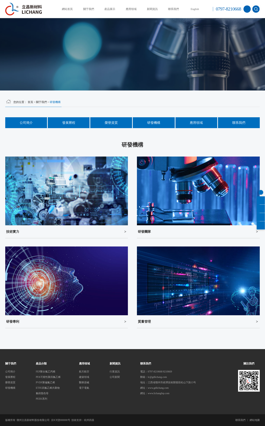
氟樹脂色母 (42, 393)
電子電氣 (84, 388)
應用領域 (131, 9)
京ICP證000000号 (60, 420)
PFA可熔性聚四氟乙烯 (48, 377)
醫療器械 (84, 382)
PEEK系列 (41, 398)
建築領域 (84, 377)
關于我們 (88, 9)
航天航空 (84, 371)
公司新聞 (115, 377)
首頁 (30, 102)
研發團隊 (144, 231)
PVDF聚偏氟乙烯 (45, 382)
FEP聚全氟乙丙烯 (45, 371)
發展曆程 (68, 123)
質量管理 (144, 321)
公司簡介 (26, 123)
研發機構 (153, 123)
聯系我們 (173, 9)
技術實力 (12, 231)
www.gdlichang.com (158, 388)
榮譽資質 (111, 123)
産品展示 (109, 9)
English (195, 9)
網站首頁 (67, 9)
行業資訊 (115, 371)
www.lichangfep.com (158, 393)
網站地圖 (255, 420)
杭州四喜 (89, 420)
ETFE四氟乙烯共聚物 (48, 388)
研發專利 (12, 321)
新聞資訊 (152, 9)
